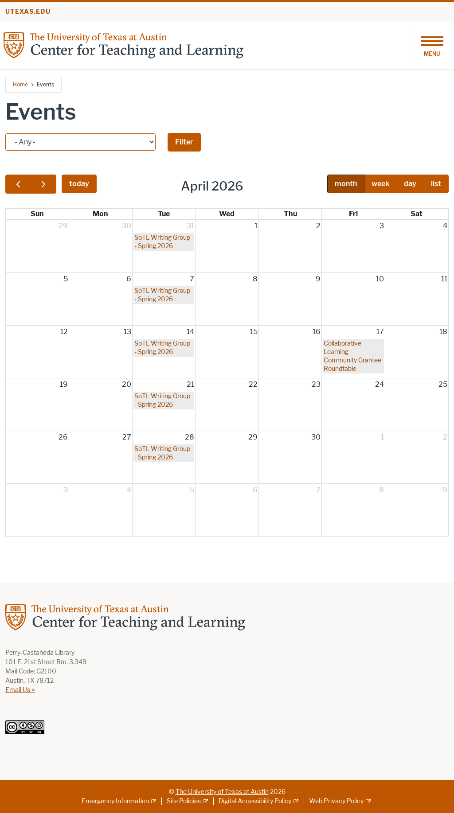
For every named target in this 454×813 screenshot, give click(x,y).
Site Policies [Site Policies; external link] (184, 801)
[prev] (18, 184)
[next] (43, 184)
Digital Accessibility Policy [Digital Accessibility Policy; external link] (255, 801)
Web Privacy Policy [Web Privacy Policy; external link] (336, 801)
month (346, 183)
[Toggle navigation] (432, 45)
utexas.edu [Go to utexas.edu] (28, 12)
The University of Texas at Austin (222, 792)
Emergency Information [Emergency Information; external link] (115, 801)
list (436, 183)
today (79, 183)
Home (20, 84)
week (380, 183)
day (410, 183)
